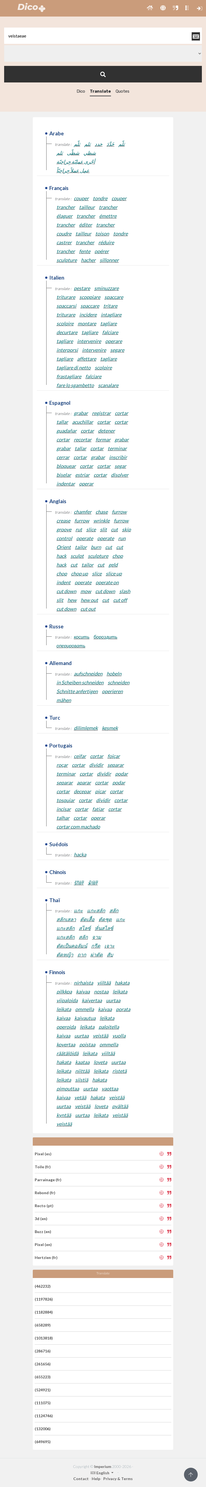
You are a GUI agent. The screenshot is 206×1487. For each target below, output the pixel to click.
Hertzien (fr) (46, 1257)
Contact (81, 1478)
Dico (81, 91)
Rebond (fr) (45, 1192)
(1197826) (44, 1299)
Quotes (122, 91)
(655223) (43, 1377)
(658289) (43, 1325)
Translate (100, 91)
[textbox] (103, 36)
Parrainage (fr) (48, 1179)
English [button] (100, 1472)
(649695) (43, 1441)
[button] (150, 8)
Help (96, 1478)
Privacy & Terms (118, 1478)
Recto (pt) (44, 1205)
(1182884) (44, 1312)
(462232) (43, 1286)
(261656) (43, 1364)
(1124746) (44, 1415)
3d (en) (41, 1218)
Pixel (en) (43, 1244)
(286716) (43, 1351)
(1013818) (44, 1338)
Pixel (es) (43, 1153)
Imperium (102, 1466)
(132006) (43, 1428)
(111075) (43, 1402)
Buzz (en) (43, 1231)
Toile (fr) (43, 1166)
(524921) (43, 1389)
